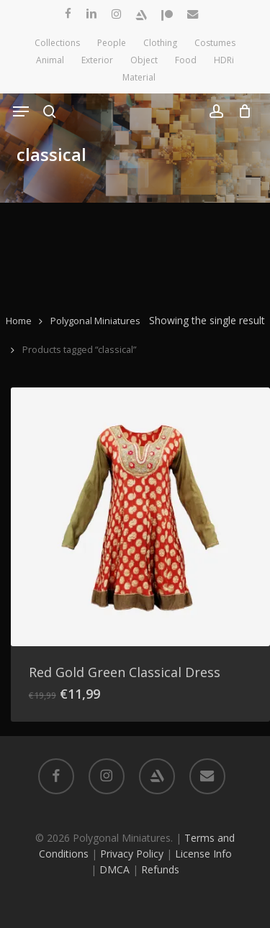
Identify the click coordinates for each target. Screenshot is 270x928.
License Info (203, 853)
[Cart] (240, 111)
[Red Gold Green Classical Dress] (140, 516)
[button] (21, 111)
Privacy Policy (131, 853)
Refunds (160, 869)
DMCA (114, 869)
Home (19, 320)
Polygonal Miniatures (95, 320)
